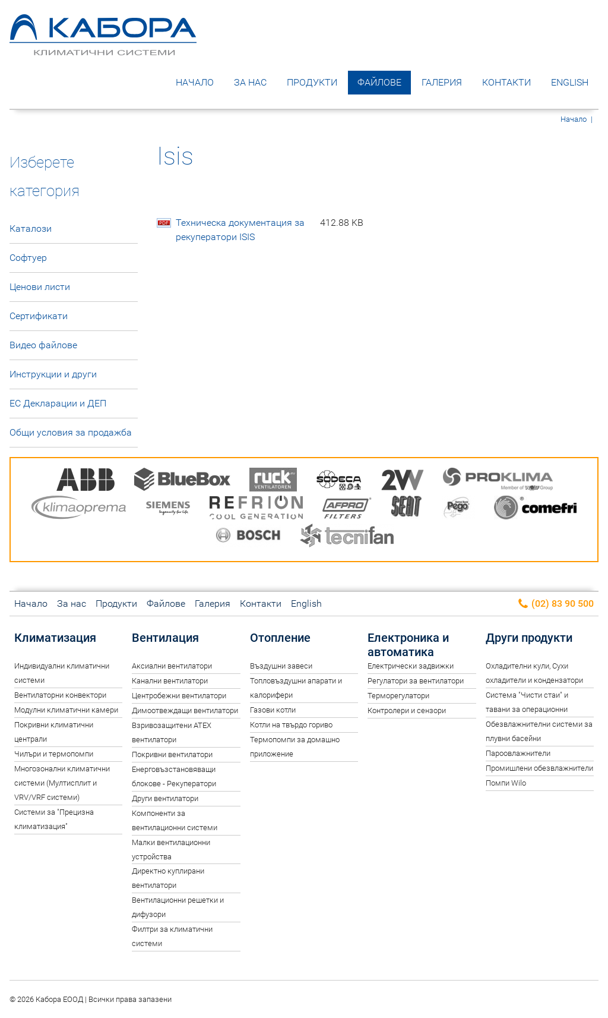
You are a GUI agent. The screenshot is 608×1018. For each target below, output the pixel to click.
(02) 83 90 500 (555, 604)
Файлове (379, 82)
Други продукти (529, 638)
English (569, 82)
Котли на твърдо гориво (291, 724)
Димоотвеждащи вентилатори (185, 710)
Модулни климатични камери (66, 709)
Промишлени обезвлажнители (539, 768)
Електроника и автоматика (408, 645)
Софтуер (28, 257)
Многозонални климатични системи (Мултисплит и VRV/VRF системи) (62, 783)
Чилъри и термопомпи (53, 753)
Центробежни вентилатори (179, 695)
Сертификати (39, 316)
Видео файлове (43, 345)
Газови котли (273, 709)
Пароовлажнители (518, 753)
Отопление (280, 638)
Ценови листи (40, 286)
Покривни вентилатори (172, 754)
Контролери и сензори (407, 710)
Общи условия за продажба (71, 432)
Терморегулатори (398, 695)
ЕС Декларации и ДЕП (58, 403)
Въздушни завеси (281, 665)
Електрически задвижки (411, 665)
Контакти (506, 82)
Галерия (442, 82)
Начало (195, 82)
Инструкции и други (53, 374)
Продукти (312, 82)
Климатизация (55, 638)
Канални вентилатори (170, 680)
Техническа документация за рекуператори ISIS (269, 230)
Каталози (31, 228)
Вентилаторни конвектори (60, 695)
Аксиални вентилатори (172, 665)
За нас (250, 82)
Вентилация (165, 638)
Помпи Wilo (506, 783)
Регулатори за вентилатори (416, 680)
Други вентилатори (165, 798)
